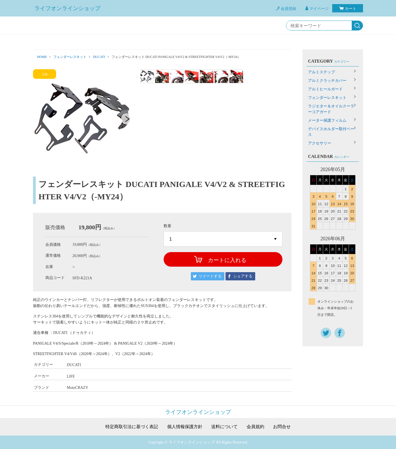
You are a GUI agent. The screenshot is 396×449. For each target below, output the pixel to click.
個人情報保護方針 (184, 427)
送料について (224, 427)
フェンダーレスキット (69, 57)
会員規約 (255, 427)
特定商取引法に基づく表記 (131, 427)
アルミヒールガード (325, 89)
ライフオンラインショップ (67, 8)
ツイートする (210, 276)
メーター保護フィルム (327, 120)
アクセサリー (319, 143)
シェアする (242, 276)
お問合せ (282, 427)
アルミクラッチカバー (327, 81)
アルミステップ (321, 72)
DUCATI (99, 57)
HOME (42, 57)
